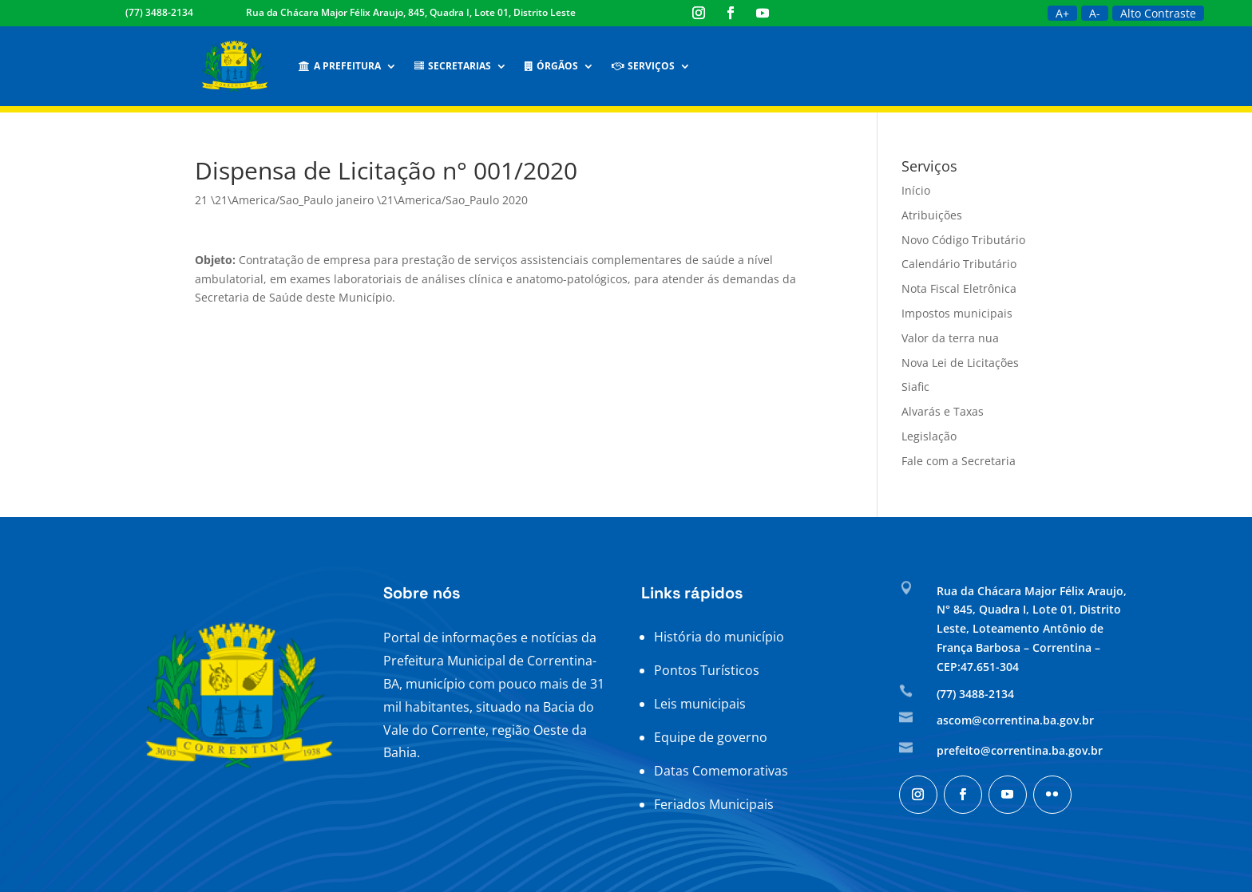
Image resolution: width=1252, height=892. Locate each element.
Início (915, 190)
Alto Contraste (1158, 13)
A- (1094, 13)
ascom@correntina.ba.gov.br (1015, 720)
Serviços (643, 66)
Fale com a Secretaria (958, 460)
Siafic (915, 386)
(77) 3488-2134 (159, 12)
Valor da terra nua (950, 337)
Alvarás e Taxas (942, 411)
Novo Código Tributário (963, 239)
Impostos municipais (956, 313)
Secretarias (452, 66)
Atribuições (931, 215)
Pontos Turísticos (706, 670)
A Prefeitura (340, 66)
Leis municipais (700, 703)
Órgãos (551, 66)
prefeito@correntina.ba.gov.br (1020, 750)
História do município (719, 636)
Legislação (929, 436)
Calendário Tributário (958, 263)
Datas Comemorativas (721, 771)
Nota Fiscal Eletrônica (958, 288)
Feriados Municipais (714, 804)
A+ (1062, 13)
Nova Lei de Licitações (960, 362)
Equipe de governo (710, 737)
